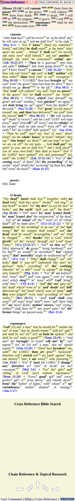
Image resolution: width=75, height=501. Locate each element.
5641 (4, 25)
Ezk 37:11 (38, 158)
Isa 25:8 (65, 130)
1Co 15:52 (23, 244)
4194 (36, 15)
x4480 (21, 11)
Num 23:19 (52, 337)
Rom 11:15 (41, 169)
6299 (44, 8)
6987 (32, 22)
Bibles (29, 499)
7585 (45, 11)
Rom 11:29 (12, 376)
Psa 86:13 (37, 115)
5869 (38, 25)
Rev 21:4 (55, 312)
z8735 (11, 25)
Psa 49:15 (11, 98)
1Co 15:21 (49, 223)
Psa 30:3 (62, 87)
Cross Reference (14, 2)
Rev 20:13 (24, 298)
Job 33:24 (53, 69)
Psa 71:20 (25, 108)
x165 (14, 18)
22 (58, 223)
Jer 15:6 (9, 362)
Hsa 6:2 (9, 45)
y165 (4, 18)
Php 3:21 (31, 273)
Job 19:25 (11, 62)
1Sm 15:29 (24, 348)
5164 (54, 22)
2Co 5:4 (18, 259)
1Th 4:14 (27, 283)
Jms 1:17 (10, 390)
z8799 (50, 8)
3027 (14, 11)
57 (33, 244)
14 (47, 158)
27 (20, 62)
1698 (36, 18)
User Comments (11, 499)
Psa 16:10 (10, 80)
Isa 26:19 (10, 213)
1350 (70, 11)
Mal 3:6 (29, 369)
